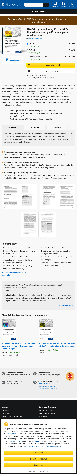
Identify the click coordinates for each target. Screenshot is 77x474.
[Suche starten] (46, 5)
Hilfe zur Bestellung (44, 384)
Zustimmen (12, 434)
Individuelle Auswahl (38, 459)
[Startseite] (11, 4)
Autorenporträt (65, 305)
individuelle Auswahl (15, 441)
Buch (31, 44)
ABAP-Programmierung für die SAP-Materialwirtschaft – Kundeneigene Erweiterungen (18, 346)
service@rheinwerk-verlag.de (47, 388)
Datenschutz (44, 471)
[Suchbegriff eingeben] (33, 5)
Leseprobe (6, 275)
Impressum (32, 471)
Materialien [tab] (57, 127)
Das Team (5, 413)
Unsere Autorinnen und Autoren (12, 416)
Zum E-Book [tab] (34, 127)
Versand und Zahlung (45, 410)
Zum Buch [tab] (12, 127)
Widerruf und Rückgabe (46, 413)
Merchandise (42, 416)
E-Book (32, 50)
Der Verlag (5, 410)
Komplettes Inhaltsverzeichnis (14, 272)
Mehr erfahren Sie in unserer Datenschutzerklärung (43, 446)
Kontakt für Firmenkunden (46, 386)
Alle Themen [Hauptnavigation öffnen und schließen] (40, 11)
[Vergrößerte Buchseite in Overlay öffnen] (19, 196)
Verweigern (37, 441)
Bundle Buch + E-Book (38, 57)
